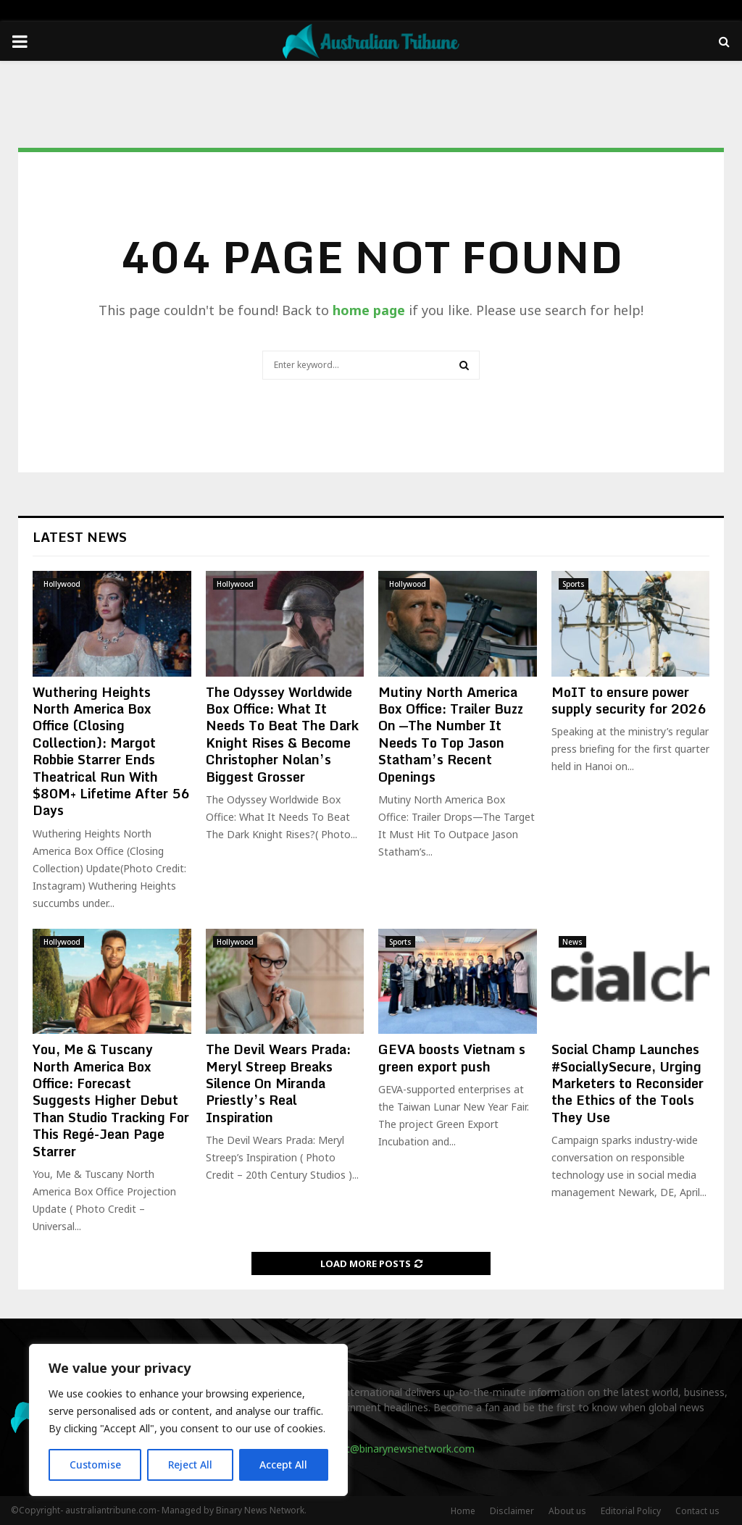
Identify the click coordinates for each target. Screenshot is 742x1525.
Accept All (284, 1464)
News (572, 942)
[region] (188, 1420)
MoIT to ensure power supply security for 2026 (628, 700)
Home (463, 1511)
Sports (573, 584)
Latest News (80, 537)
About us (567, 1511)
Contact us (697, 1511)
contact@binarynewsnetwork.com (394, 1448)
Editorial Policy (631, 1511)
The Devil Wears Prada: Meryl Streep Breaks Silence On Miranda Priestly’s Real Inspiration (278, 1083)
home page (369, 310)
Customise (95, 1464)
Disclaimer (512, 1511)
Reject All (190, 1464)
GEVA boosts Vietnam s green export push (451, 1057)
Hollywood (61, 584)
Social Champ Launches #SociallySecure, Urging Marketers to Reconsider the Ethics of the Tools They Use (627, 1083)
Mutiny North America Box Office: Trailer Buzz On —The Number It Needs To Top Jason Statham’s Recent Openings (450, 734)
